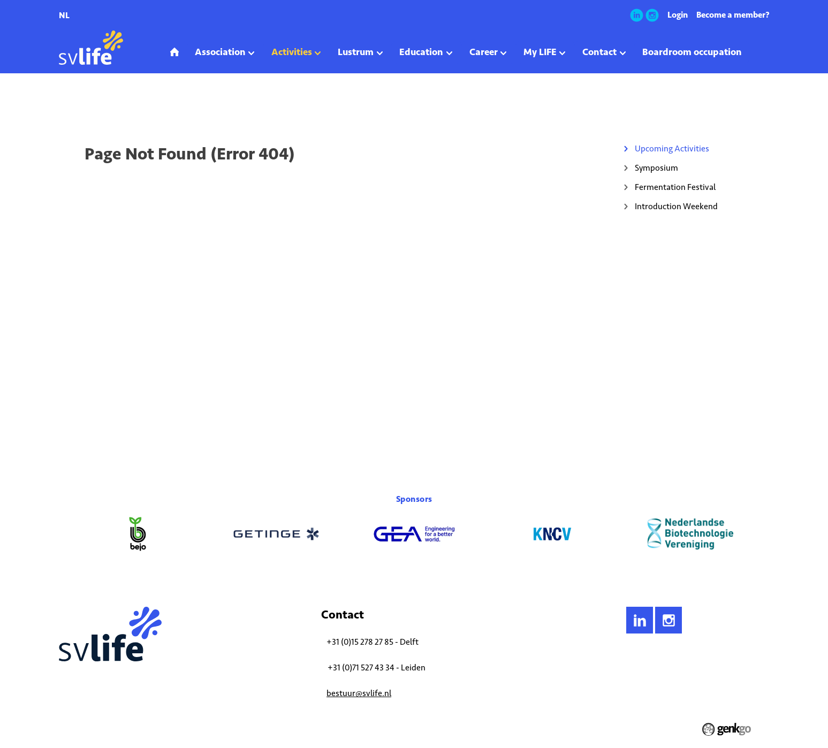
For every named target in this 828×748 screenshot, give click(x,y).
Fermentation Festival (675, 187)
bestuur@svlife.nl (358, 693)
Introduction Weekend (676, 206)
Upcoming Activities (150, 104)
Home (67, 104)
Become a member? (733, 15)
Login (677, 15)
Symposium (656, 168)
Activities (99, 104)
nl (64, 15)
